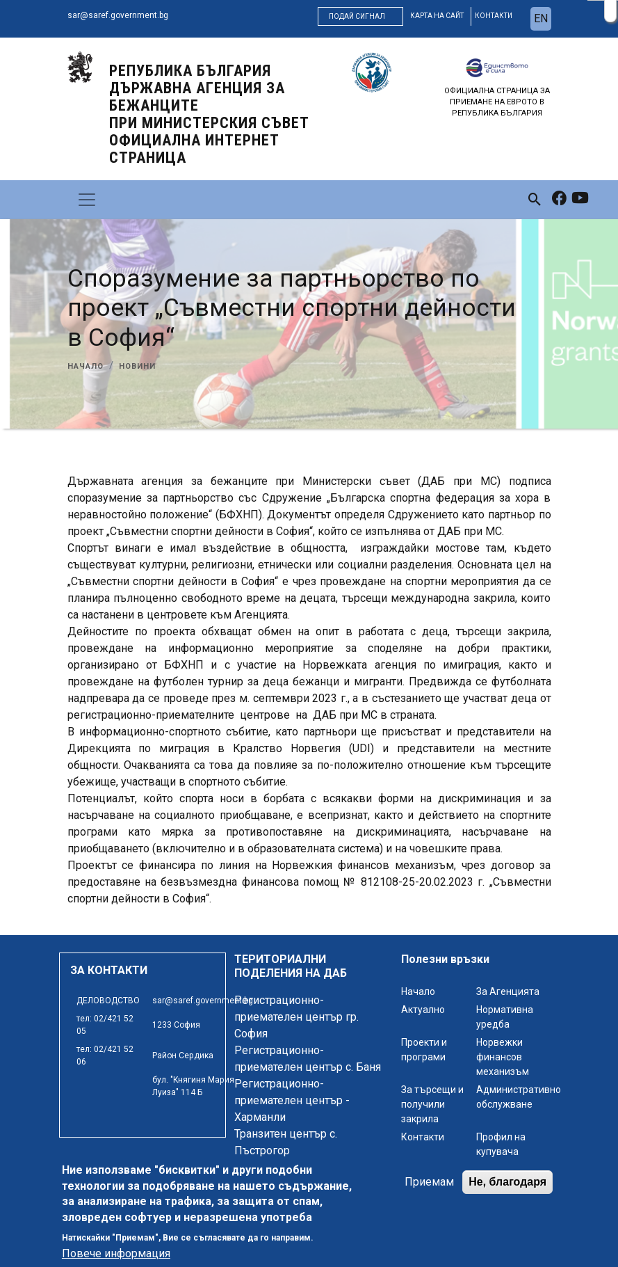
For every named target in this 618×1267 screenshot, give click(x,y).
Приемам (429, 1183)
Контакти (422, 1136)
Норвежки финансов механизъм (502, 1057)
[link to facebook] (559, 199)
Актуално (423, 1009)
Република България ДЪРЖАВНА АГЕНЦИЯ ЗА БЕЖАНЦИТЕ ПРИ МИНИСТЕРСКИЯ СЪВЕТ (209, 114)
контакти (493, 15)
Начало (85, 366)
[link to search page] (535, 199)
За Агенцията (507, 991)
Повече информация (116, 1254)
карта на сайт (437, 15)
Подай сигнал (357, 16)
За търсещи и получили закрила (432, 1104)
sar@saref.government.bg (117, 15)
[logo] (79, 66)
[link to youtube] (580, 199)
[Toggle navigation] (86, 200)
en (541, 18)
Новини (137, 366)
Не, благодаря (507, 1183)
